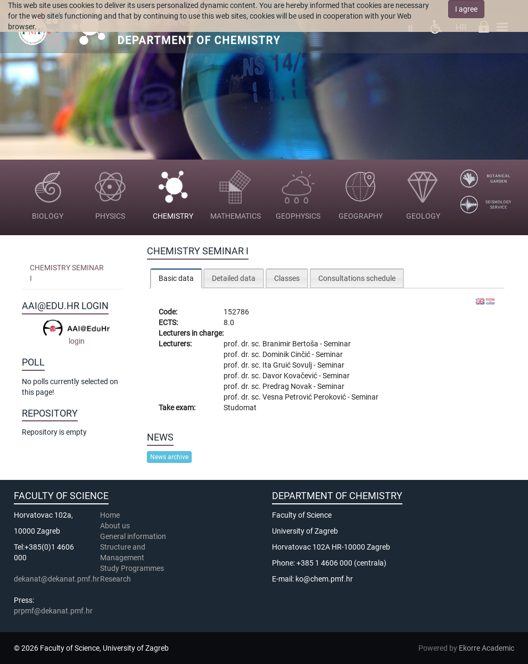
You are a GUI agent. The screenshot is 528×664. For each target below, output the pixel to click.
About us (115, 525)
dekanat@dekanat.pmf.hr (57, 579)
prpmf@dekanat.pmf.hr (53, 611)
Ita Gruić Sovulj (288, 365)
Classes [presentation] (287, 278)
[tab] (176, 278)
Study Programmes (132, 568)
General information (133, 536)
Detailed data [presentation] (233, 278)
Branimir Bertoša (291, 343)
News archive (169, 457)
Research (116, 579)
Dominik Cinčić (287, 354)
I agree (466, 9)
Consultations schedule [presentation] (356, 278)
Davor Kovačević (290, 375)
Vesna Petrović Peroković (305, 397)
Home (110, 515)
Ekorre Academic (486, 648)
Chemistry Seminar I (67, 273)
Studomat (240, 407)
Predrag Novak (288, 386)
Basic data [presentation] (176, 278)
